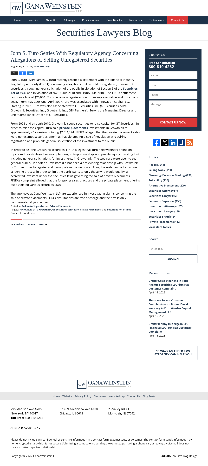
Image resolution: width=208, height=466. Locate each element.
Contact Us (177, 20)
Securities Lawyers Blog (46, 8)
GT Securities (59, 209)
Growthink (45, 209)
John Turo (73, 209)
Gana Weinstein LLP (45, 456)
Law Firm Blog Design (179, 456)
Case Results (114, 20)
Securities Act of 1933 (119, 209)
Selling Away (160, 170)
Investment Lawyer (164, 211)
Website (33, 20)
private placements (73, 128)
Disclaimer (99, 396)
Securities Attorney (164, 190)
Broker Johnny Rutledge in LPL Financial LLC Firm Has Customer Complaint (170, 327)
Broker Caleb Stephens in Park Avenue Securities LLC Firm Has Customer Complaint (169, 284)
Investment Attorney (165, 206)
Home (17, 20)
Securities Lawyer (163, 196)
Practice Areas (90, 20)
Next (43, 224)
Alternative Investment (167, 185)
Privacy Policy (83, 396)
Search (173, 259)
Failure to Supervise (33, 206)
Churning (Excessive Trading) (170, 175)
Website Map (117, 396)
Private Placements (60, 206)
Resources (135, 20)
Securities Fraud (162, 216)
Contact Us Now (173, 122)
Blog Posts (149, 396)
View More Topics (160, 227)
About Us (51, 20)
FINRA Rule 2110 (29, 209)
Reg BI (157, 165)
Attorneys (69, 20)
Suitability (159, 180)
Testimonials (156, 20)
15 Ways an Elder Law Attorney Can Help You (173, 352)
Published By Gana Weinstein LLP (180, 8)
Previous (17, 224)
